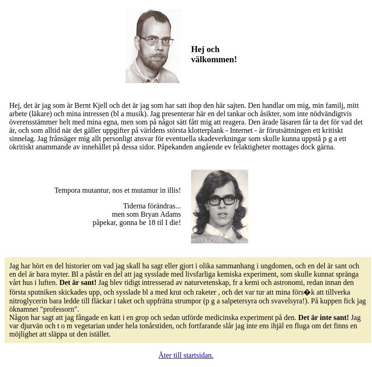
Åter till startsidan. (186, 355)
